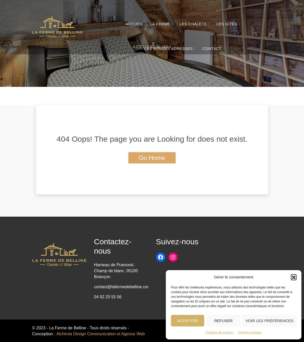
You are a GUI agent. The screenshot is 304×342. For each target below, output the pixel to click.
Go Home (152, 157)
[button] (293, 277)
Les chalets (193, 24)
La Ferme (160, 24)
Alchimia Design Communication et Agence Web (100, 334)
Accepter (187, 320)
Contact (211, 49)
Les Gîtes (226, 24)
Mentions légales (249, 332)
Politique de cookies (219, 332)
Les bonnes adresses (168, 49)
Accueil (134, 24)
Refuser (223, 320)
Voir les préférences (269, 320)
